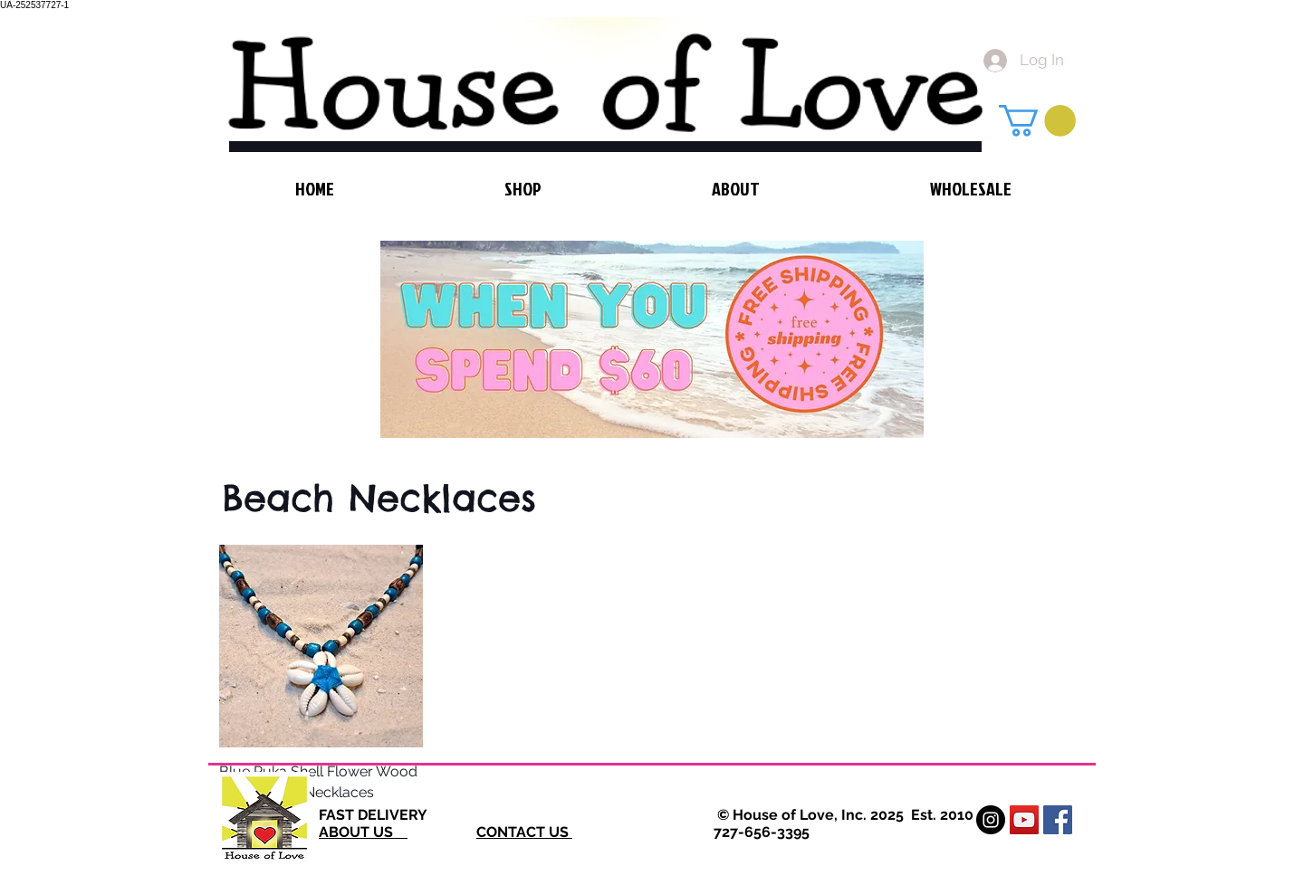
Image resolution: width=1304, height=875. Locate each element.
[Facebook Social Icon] (1057, 819)
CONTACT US (524, 832)
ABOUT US (363, 832)
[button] (1037, 121)
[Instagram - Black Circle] (990, 819)
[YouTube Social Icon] (1024, 819)
